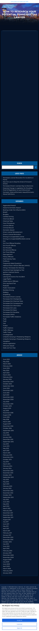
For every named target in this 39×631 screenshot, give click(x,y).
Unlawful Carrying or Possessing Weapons (17, 337)
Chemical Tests (8, 221)
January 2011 (7, 535)
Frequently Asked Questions (12, 263)
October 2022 (7, 384)
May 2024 (6, 370)
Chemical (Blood (8, 219)
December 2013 (8, 470)
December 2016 (8, 426)
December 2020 (8, 397)
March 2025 (7, 364)
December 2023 (8, 381)
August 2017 (7, 424)
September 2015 (8, 442)
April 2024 (6, 373)
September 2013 (8, 477)
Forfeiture (6, 261)
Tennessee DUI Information (12, 305)
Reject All (19, 628)
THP (4, 323)
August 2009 (7, 559)
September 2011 (8, 517)
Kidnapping (7, 274)
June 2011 (6, 524)
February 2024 (7, 377)
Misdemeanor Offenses (10, 281)
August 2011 (7, 519)
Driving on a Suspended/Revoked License (16, 239)
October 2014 (7, 459)
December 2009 (8, 555)
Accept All (19, 620)
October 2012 (7, 495)
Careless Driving (8, 216)
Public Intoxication (9, 288)
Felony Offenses (8, 257)
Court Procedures (9, 223)
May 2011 (6, 526)
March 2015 (6, 453)
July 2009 (6, 562)
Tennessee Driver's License (11, 297)
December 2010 (8, 537)
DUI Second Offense (9, 250)
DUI (4, 241)
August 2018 (7, 415)
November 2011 (8, 515)
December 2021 (8, 390)
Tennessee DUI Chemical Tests (13, 301)
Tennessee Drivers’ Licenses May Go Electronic (18, 186)
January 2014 (7, 468)
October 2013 (7, 475)
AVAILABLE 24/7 (19, 1)
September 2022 (8, 386)
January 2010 (7, 553)
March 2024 (7, 375)
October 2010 (7, 542)
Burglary (6, 214)
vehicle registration (9, 343)
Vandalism (6, 341)
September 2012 (8, 497)
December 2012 (8, 490)
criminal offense (8, 225)
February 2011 (7, 533)
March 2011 (6, 531)
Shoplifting (6, 294)
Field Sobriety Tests (9, 259)
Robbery (6, 292)
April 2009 (6, 566)
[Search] (35, 167)
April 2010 (6, 548)
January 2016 (7, 437)
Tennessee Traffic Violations (12, 317)
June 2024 (6, 368)
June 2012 (6, 502)
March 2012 (6, 508)
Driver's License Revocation (12, 234)
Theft (4, 319)
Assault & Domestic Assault (12, 208)
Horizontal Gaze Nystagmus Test (13, 270)
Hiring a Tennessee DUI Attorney (13, 268)
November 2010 (8, 539)
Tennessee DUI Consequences (13, 303)
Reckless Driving (8, 290)
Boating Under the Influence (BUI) (14, 210)
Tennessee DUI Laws (9, 308)
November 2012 (8, 493)
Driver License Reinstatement (12, 232)
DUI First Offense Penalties (12, 243)
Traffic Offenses (8, 330)
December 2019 (8, 404)
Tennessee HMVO (9, 314)
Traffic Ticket (7, 332)
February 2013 (7, 486)
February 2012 (7, 510)
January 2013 (7, 488)
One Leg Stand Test (9, 283)
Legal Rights (7, 279)
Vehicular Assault (8, 346)
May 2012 (6, 504)
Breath (5, 212)
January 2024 (7, 379)
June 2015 (6, 446)
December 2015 (8, 439)
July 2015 (6, 444)
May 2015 (6, 448)
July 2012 (6, 499)
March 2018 (6, 422)
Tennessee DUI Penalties (11, 312)
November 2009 (8, 557)
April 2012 (6, 506)
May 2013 (6, 482)
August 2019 (7, 408)
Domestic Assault (8, 230)
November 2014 (8, 457)
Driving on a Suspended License (13, 237)
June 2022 (6, 388)
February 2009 (8, 571)
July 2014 (6, 462)
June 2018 (6, 417)
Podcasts (6, 285)
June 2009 (6, 564)
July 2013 (6, 479)
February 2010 (7, 551)
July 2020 (6, 401)
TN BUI (5, 325)
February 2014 (7, 466)
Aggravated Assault (9, 205)
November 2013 (8, 473)
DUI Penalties (7, 248)
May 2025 (6, 361)
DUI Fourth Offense (9, 245)
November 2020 (8, 399)
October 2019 (7, 406)
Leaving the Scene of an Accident (14, 277)
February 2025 (7, 366)
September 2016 (8, 430)
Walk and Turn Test (9, 348)
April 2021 (6, 395)
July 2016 (6, 433)
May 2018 (6, 419)
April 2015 (6, 450)
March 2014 (6, 464)
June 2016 (6, 435)
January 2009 (7, 573)
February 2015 (7, 455)
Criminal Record (8, 228)
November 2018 (8, 413)
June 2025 (6, 359)
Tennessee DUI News (10, 310)
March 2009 (7, 568)
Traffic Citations (8, 328)
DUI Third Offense (9, 252)
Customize (19, 624)
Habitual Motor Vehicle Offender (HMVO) (16, 265)
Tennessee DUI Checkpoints (12, 299)
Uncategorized (8, 334)
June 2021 (6, 393)
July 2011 (5, 522)
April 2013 (6, 484)
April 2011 (6, 528)
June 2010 (6, 546)
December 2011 (8, 513)
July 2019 (6, 410)
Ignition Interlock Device (11, 272)
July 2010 (6, 544)
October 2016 (7, 428)
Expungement (8, 254)
